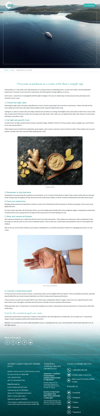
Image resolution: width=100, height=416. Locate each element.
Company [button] (77, 5)
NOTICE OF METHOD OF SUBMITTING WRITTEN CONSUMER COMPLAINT (52, 395)
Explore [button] (62, 5)
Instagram (73, 397)
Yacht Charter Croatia (79, 364)
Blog (70, 5)
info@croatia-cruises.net (79, 375)
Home (42, 5)
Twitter (72, 402)
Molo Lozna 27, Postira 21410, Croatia (81, 380)
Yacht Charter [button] (51, 5)
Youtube (73, 407)
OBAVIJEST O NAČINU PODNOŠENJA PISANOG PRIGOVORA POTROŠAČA (52, 377)
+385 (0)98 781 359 (77, 370)
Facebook (73, 392)
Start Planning (89, 5)
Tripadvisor (74, 412)
